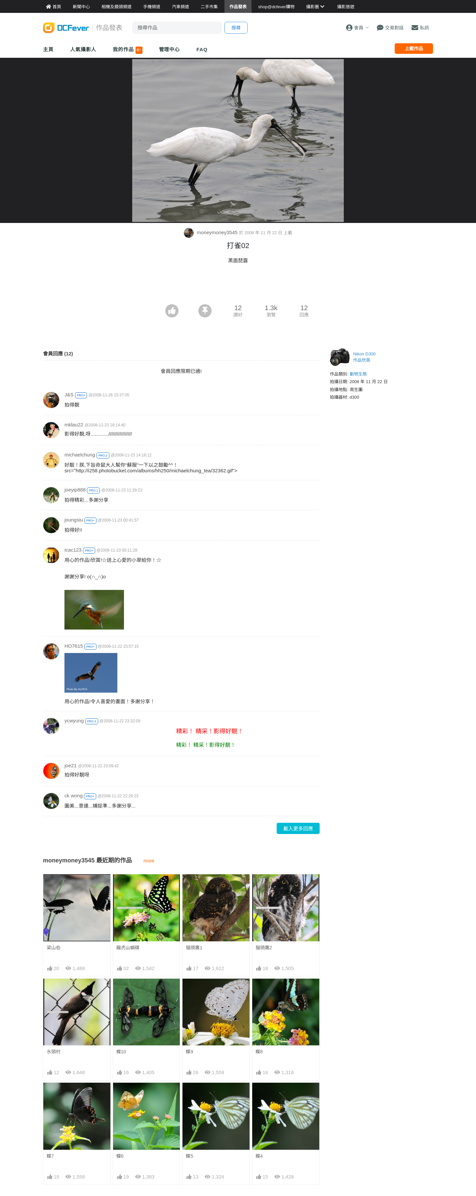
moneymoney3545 (211, 232)
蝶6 (120, 1156)
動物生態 (358, 374)
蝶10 (121, 1051)
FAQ (202, 49)
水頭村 (53, 1051)
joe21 (70, 765)
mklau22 (73, 424)
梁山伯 (53, 947)
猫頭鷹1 (194, 947)
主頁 (48, 49)
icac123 (73, 550)
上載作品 (414, 48)
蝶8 (259, 1051)
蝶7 (50, 1156)
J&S (69, 394)
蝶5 (189, 1094)
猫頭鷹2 (264, 947)
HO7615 (73, 646)
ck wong (73, 795)
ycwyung (74, 720)
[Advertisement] (238, 286)
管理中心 (169, 49)
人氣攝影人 (83, 49)
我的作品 (127, 50)
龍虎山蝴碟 (127, 947)
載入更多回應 (298, 828)
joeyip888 (75, 489)
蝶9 (189, 1051)
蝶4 (259, 1094)
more (148, 860)
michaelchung (79, 454)
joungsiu (73, 520)
